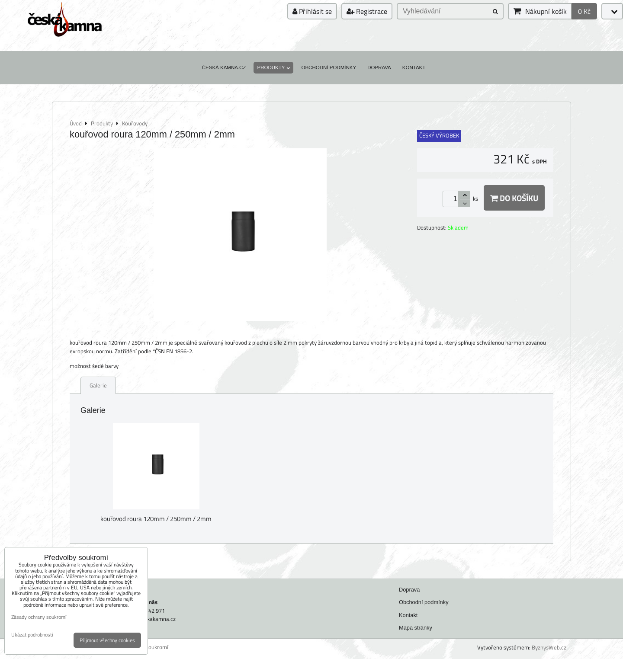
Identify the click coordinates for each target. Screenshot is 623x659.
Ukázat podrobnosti (32, 634)
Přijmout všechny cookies (107, 640)
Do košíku (514, 198)
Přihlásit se (312, 11)
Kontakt (414, 67)
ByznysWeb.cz (549, 647)
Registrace (367, 11)
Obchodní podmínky (328, 67)
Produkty (273, 67)
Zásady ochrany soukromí (39, 617)
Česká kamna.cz (224, 67)
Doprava (379, 67)
